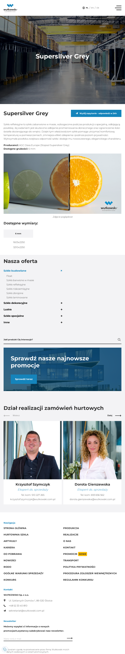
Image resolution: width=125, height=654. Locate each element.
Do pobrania (13, 554)
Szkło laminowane (17, 297)
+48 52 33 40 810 (15, 605)
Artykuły (10, 541)
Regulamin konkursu (78, 579)
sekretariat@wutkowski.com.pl (24, 610)
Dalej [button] (114, 415)
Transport (71, 560)
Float (9, 276)
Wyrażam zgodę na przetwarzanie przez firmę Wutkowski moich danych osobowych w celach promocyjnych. (37, 650)
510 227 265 (38, 495)
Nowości (10, 560)
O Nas (67, 541)
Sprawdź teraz (24, 379)
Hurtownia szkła (16, 534)
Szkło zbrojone (14, 293)
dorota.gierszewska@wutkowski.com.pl (92, 499)
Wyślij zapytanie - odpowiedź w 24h (96, 113)
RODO (7, 567)
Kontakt (69, 547)
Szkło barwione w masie (20, 280)
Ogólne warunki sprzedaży (24, 573)
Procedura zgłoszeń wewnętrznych (90, 573)
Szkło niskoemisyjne (18, 289)
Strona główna (15, 528)
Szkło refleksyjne (16, 284)
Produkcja (71, 528)
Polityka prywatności (79, 567)
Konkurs (10, 579)
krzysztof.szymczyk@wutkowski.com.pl (32, 499)
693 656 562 (97, 495)
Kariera (9, 547)
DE (98, 8)
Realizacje (70, 534)
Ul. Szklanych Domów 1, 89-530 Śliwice (28, 600)
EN (92, 8)
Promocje (75, 554)
